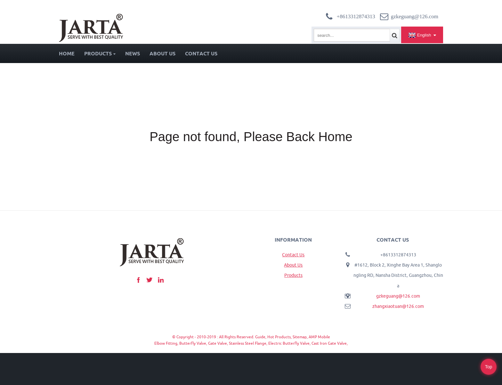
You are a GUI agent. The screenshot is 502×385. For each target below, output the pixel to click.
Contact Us (201, 53)
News (132, 53)
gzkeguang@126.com (398, 296)
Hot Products (279, 337)
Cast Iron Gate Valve (329, 343)
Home (67, 53)
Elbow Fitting (165, 343)
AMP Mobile (319, 337)
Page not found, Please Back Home (251, 137)
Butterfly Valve (192, 343)
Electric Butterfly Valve (289, 343)
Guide (260, 337)
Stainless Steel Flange (247, 343)
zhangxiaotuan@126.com (398, 306)
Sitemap (300, 337)
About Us (162, 53)
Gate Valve (217, 343)
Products (100, 53)
